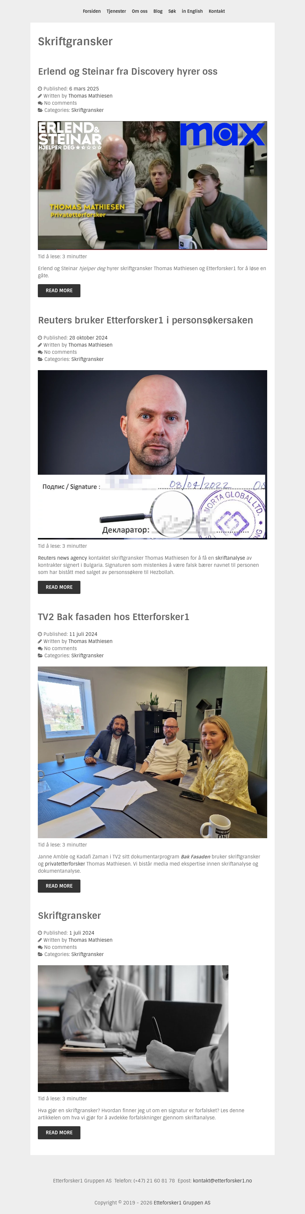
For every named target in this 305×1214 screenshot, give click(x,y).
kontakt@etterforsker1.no (222, 1181)
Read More (59, 290)
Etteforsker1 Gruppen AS (182, 1203)
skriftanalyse (230, 558)
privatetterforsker (65, 864)
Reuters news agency (62, 558)
